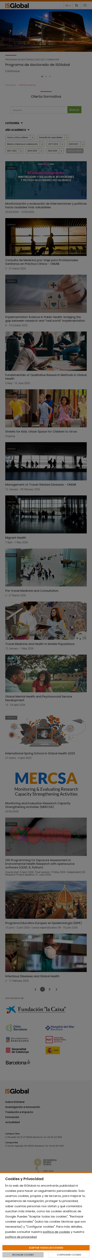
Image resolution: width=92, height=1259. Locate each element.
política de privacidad (21, 1237)
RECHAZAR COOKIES (23, 1254)
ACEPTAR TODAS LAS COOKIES (46, 1247)
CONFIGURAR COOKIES (69, 1254)
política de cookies (56, 1232)
